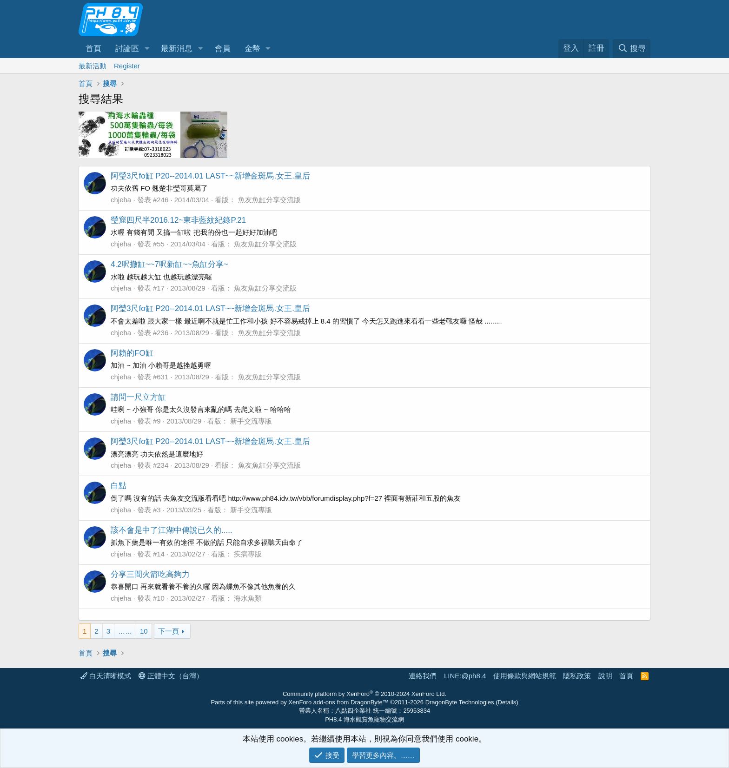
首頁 (93, 48)
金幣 (252, 48)
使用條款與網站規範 (524, 676)
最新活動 (92, 66)
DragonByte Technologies (459, 702)
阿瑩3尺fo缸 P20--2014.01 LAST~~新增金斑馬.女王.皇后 (210, 176)
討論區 (127, 48)
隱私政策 (577, 676)
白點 (118, 485)
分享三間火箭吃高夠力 (150, 574)
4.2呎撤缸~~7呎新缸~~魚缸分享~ (169, 264)
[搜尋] (631, 48)
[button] (147, 49)
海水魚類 (248, 598)
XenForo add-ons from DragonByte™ (338, 702)
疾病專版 (248, 554)
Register (127, 66)
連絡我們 (423, 676)
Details (507, 702)
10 (144, 631)
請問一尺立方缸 (138, 397)
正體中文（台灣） (171, 676)
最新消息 (176, 48)
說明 (605, 676)
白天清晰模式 (105, 676)
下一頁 (168, 631)
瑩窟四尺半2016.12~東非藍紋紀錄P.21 (178, 220)
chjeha (121, 200)
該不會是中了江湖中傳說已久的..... (171, 530)
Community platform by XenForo (364, 693)
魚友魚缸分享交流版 (269, 200)
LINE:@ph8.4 (465, 676)
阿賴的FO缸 (132, 353)
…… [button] (125, 631)
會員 (223, 48)
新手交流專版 (251, 421)
